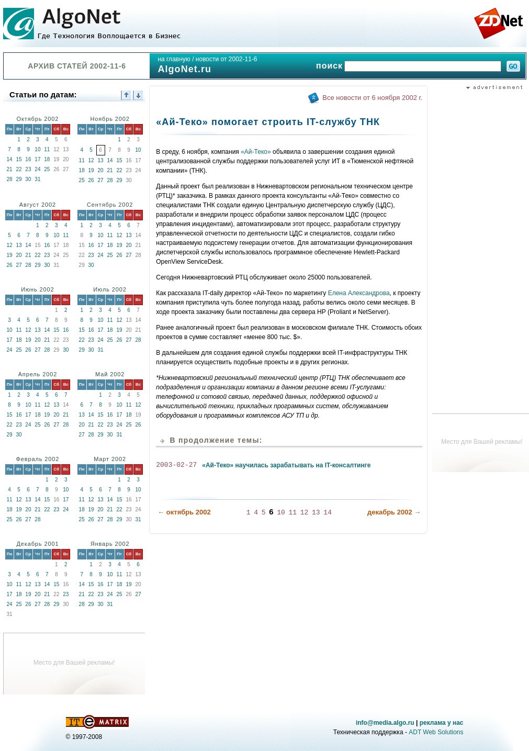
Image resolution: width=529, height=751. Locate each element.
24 (37, 169)
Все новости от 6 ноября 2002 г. (372, 98)
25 (47, 169)
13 (101, 160)
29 (18, 179)
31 (37, 179)
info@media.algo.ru (385, 722)
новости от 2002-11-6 (226, 59)
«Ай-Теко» (256, 151)
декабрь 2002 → (394, 511)
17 (37, 159)
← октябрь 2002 (184, 511)
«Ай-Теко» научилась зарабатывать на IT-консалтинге (286, 465)
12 (91, 160)
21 (9, 169)
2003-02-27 (176, 465)
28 (9, 179)
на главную (173, 59)
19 (91, 170)
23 (28, 169)
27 (101, 180)
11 (47, 149)
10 (37, 149)
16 (28, 159)
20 (101, 170)
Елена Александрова (359, 293)
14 (9, 159)
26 (91, 180)
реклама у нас (442, 722)
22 (18, 169)
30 (28, 179)
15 (18, 159)
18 (47, 159)
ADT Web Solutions (436, 732)
